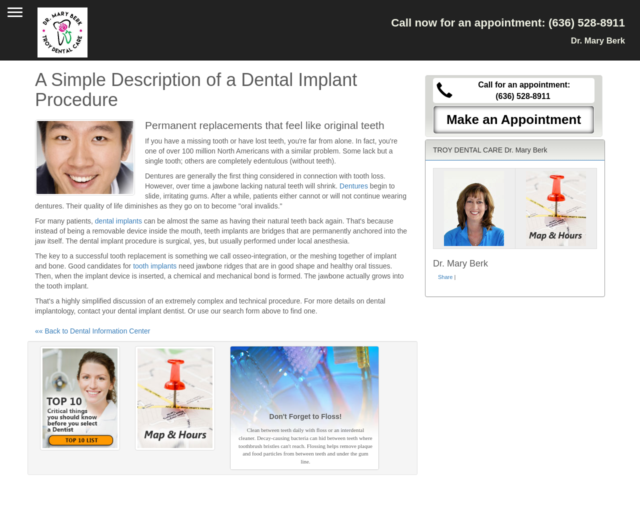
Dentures (354, 186)
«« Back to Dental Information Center (92, 331)
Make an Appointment (513, 119)
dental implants (118, 221)
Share (445, 277)
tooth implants (154, 266)
